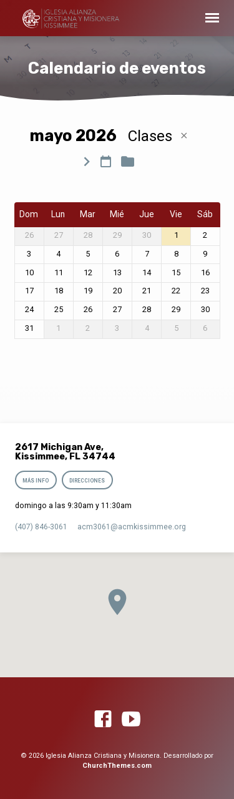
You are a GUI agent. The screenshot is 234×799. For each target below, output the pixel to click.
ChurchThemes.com (117, 766)
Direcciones (87, 481)
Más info (36, 481)
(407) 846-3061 (41, 526)
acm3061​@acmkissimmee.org (131, 526)
